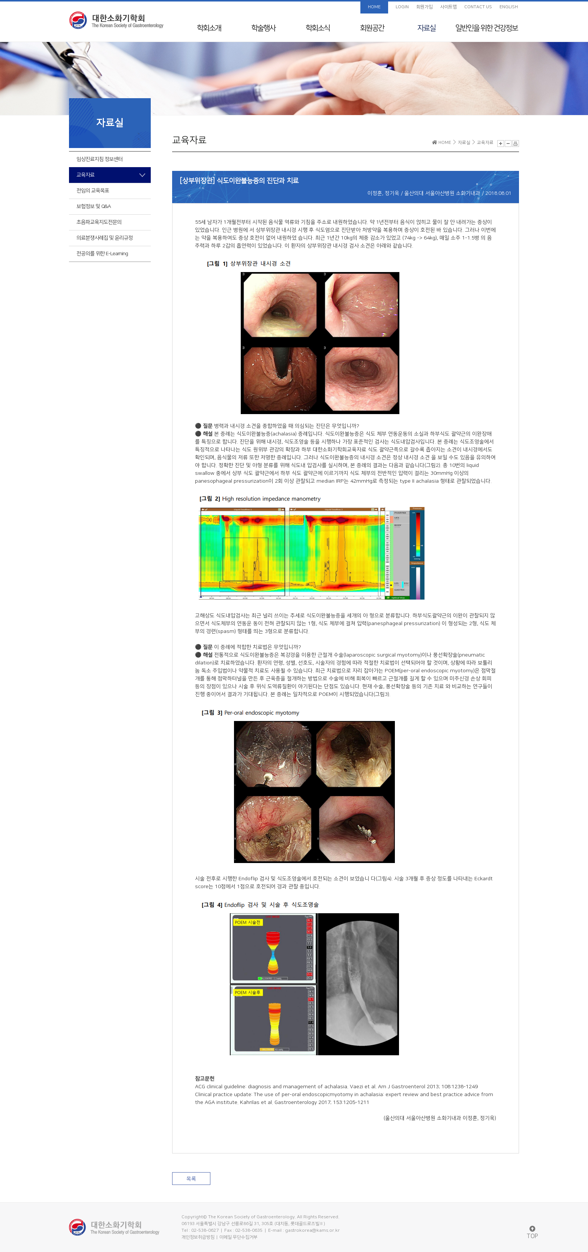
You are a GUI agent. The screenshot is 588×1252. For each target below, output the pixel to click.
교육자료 (85, 175)
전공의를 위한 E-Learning (102, 254)
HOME (374, 6)
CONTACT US (478, 6)
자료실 (426, 28)
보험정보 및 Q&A (93, 206)
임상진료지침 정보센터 (99, 159)
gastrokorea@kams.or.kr (312, 1230)
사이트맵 (448, 6)
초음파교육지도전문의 (99, 222)
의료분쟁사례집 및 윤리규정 (104, 238)
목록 (191, 1179)
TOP (532, 1233)
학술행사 (263, 28)
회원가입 (424, 6)
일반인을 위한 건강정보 (486, 28)
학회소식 (318, 28)
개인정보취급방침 (198, 1237)
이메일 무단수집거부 (238, 1237)
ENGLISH (509, 6)
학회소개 (209, 28)
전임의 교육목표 (92, 191)
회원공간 (372, 28)
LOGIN (402, 6)
